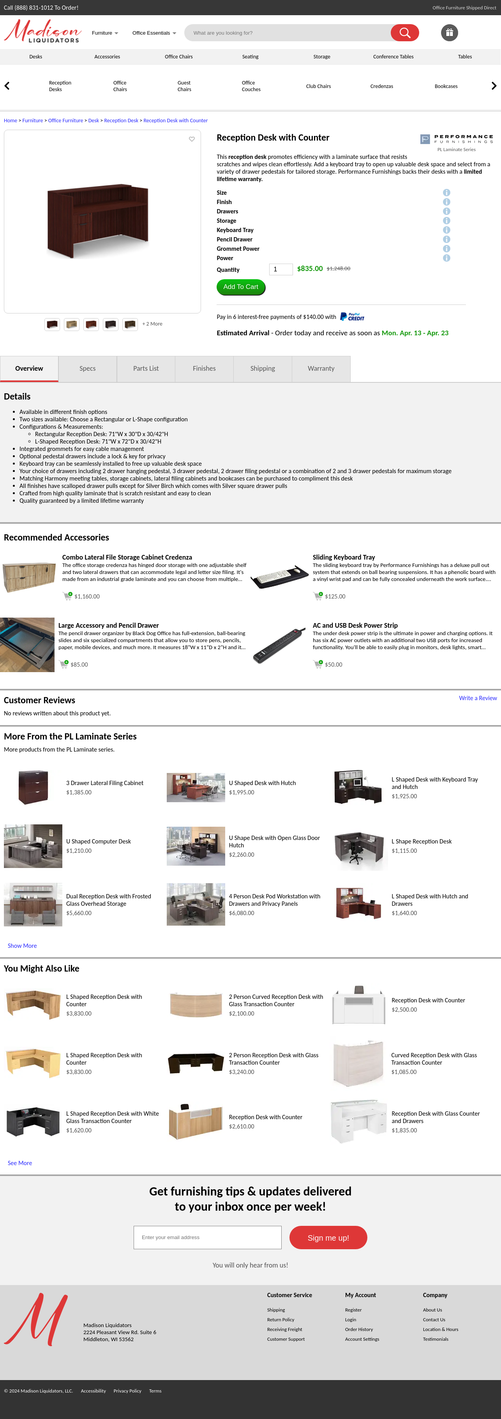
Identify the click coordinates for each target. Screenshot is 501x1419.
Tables (465, 56)
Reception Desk (121, 120)
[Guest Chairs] (157, 100)
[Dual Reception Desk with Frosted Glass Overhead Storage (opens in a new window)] (33, 924)
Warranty (321, 368)
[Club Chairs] (286, 100)
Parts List (146, 368)
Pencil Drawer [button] (234, 239)
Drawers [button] (227, 211)
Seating (250, 56)
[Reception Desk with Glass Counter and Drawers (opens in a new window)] (359, 1142)
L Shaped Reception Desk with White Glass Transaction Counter (112, 1117)
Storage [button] (226, 220)
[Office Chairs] (93, 100)
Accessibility (93, 1391)
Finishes (204, 368)
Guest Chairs (184, 86)
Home (10, 120)
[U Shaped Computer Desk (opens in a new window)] (33, 866)
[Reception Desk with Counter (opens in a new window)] (359, 1024)
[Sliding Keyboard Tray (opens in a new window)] (279, 586)
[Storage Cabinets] (479, 100)
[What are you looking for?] (292, 32)
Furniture (33, 120)
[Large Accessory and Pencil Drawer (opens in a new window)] (27, 670)
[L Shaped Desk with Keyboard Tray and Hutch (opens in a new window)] (359, 806)
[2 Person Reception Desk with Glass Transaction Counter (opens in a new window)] (196, 1072)
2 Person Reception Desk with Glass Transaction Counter (274, 1058)
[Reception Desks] (29, 100)
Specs (87, 368)
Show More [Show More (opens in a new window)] (22, 945)
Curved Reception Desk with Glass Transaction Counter (434, 1058)
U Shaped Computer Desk (98, 841)
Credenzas (381, 86)
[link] (488, 32)
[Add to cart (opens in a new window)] (81, 595)
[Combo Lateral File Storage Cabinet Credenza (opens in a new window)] (29, 591)
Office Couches (251, 86)
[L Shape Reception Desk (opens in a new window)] (359, 868)
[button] (405, 32)
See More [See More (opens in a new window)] (20, 1163)
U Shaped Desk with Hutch (262, 783)
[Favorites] (469, 39)
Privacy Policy (127, 1391)
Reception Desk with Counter (175, 120)
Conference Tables (393, 56)
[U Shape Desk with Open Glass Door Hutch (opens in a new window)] (196, 863)
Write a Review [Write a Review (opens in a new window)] (478, 698)
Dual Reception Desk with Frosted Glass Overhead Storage (108, 900)
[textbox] (208, 1237)
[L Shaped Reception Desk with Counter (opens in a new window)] (33, 1019)
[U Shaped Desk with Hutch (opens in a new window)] (196, 800)
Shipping (262, 368)
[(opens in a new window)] (456, 139)
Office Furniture (65, 120)
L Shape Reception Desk (422, 841)
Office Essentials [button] (154, 33)
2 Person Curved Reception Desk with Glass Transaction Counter (276, 1000)
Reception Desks (60, 86)
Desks (35, 56)
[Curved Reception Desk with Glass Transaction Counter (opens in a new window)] (359, 1088)
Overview (29, 368)
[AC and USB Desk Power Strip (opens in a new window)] (279, 662)
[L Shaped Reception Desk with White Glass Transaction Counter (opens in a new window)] (33, 1137)
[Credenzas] (350, 100)
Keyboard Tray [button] (235, 230)
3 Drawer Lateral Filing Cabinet (104, 783)
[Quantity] (281, 269)
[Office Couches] (222, 100)
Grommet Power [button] (238, 248)
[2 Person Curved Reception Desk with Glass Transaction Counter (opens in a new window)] (196, 1017)
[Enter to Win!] (449, 39)
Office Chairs (178, 56)
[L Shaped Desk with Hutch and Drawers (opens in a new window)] (359, 924)
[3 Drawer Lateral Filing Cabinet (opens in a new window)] (33, 803)
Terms (155, 1391)
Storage (322, 56)
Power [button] (225, 258)
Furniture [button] (105, 33)
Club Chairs (318, 86)
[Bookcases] (414, 100)
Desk (93, 120)
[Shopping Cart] (488, 32)
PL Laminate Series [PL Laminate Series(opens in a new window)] (456, 149)
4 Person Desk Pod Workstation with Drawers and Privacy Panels (275, 900)
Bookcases (446, 86)
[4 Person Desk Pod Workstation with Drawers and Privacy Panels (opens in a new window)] (196, 923)
